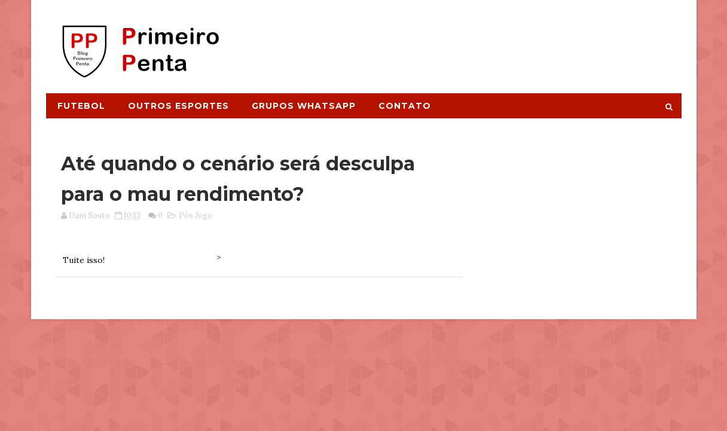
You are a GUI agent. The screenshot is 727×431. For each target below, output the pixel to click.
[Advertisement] (462, 40)
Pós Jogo (195, 215)
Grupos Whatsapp (304, 105)
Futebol (81, 105)
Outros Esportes (178, 105)
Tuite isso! (84, 260)
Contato (404, 105)
